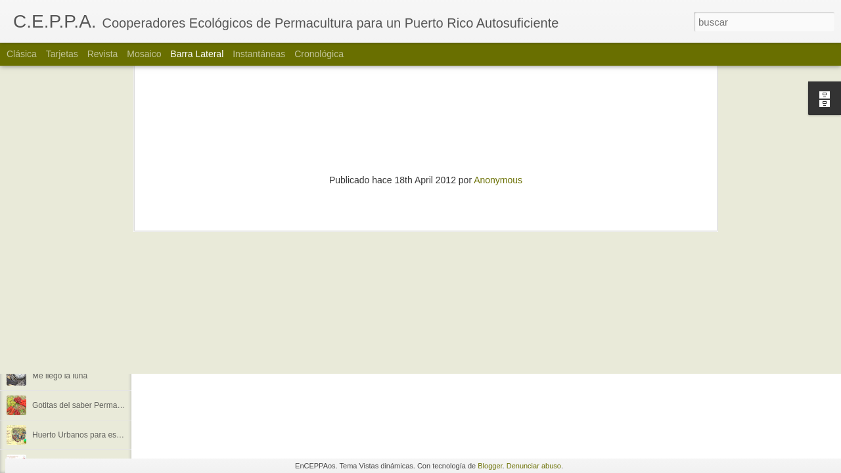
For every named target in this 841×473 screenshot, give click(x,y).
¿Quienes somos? (64, 316)
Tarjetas (62, 54)
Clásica (22, 54)
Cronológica (319, 54)
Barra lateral (196, 54)
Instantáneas (259, 54)
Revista (102, 54)
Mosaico (144, 54)
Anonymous (498, 77)
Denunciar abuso (534, 466)
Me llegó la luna (59, 375)
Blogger (490, 466)
